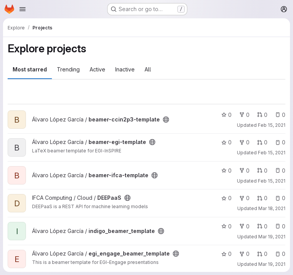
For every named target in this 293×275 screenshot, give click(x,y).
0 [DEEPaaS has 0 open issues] (280, 198)
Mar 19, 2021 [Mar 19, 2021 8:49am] (271, 264)
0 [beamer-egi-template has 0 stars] (226, 142)
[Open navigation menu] (22, 9)
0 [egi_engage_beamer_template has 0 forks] (244, 254)
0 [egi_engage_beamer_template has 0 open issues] (280, 254)
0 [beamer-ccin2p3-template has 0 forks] (244, 115)
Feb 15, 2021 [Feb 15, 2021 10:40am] (271, 125)
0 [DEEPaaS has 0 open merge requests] (262, 198)
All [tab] (148, 69)
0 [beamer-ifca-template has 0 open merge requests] (262, 170)
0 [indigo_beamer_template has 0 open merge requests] (262, 226)
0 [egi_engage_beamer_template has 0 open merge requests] (262, 254)
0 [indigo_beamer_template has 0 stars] (226, 226)
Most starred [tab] (30, 69)
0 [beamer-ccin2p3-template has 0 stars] (226, 115)
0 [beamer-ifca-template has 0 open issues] (280, 170)
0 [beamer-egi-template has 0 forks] (244, 142)
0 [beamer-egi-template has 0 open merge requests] (262, 142)
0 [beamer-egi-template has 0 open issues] (280, 142)
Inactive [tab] (125, 69)
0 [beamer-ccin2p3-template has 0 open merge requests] (262, 115)
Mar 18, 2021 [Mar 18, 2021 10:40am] (271, 208)
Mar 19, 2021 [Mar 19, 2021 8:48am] (271, 236)
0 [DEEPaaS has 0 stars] (226, 198)
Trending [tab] (68, 69)
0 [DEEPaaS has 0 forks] (244, 198)
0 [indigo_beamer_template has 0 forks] (244, 226)
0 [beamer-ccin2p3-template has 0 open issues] (280, 115)
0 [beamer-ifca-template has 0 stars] (226, 170)
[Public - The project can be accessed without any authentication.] (166, 119)
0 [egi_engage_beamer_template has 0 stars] (226, 254)
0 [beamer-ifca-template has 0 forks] (244, 170)
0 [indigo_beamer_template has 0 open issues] (280, 226)
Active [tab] (97, 69)
